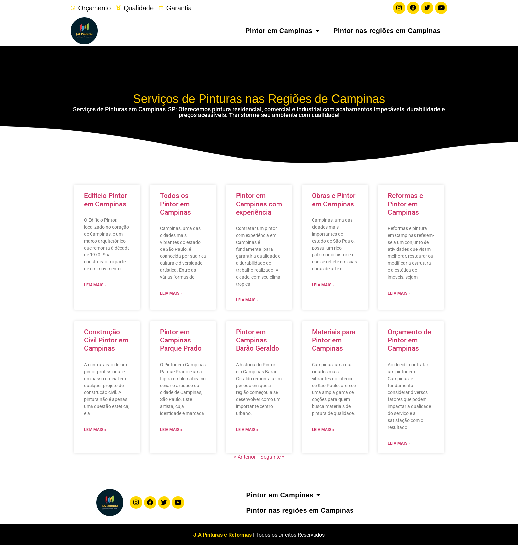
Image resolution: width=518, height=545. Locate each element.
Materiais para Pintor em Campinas (333, 340)
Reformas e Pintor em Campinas (405, 203)
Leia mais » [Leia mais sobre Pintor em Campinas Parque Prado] (171, 429)
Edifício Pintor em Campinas (105, 199)
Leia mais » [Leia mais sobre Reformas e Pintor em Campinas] (399, 293)
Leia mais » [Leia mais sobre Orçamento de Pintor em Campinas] (399, 442)
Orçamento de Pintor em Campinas (409, 340)
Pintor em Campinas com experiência (259, 203)
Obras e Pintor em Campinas (333, 199)
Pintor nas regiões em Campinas (387, 30)
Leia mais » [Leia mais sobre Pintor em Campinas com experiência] (247, 299)
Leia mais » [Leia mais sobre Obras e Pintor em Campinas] (323, 284)
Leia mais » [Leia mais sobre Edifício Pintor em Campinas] (95, 284)
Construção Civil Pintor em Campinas (106, 340)
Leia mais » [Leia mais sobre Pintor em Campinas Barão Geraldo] (247, 429)
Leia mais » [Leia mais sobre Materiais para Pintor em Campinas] (323, 429)
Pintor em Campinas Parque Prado (181, 340)
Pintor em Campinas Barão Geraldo (257, 340)
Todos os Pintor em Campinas (175, 203)
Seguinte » (272, 456)
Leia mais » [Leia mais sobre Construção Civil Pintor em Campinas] (95, 429)
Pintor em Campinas (282, 30)
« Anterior (245, 456)
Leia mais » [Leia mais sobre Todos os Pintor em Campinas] (171, 293)
